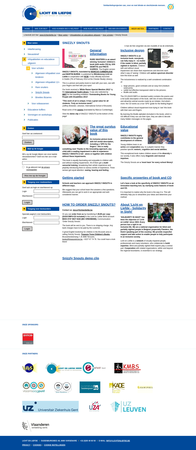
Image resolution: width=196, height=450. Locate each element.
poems (80, 110)
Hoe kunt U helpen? (93, 29)
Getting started (73, 177)
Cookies (37, 445)
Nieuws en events (117, 29)
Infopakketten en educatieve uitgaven (85, 35)
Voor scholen (108, 35)
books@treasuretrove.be (72, 239)
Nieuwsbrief (33, 54)
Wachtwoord (27, 196)
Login (24, 191)
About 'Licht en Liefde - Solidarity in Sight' (133, 208)
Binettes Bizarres (43, 97)
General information (98, 52)
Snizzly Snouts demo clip (80, 258)
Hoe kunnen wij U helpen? (65, 29)
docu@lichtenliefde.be (82, 210)
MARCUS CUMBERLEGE (102, 72)
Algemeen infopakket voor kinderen (47, 75)
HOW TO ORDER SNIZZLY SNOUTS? (88, 204)
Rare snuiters (41, 87)
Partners (153, 29)
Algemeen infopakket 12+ (47, 82)
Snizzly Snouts (42, 92)
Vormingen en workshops (40, 114)
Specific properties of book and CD (146, 177)
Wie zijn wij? (41, 29)
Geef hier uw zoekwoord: (32, 134)
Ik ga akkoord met (38, 168)
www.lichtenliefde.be (48, 35)
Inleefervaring (34, 49)
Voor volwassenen (40, 103)
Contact (167, 29)
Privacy (26, 445)
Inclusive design (132, 50)
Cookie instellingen (54, 445)
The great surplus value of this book (103, 130)
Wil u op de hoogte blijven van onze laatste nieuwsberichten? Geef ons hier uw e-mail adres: (39, 156)
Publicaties (33, 120)
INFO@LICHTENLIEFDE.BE (118, 441)
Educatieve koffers (36, 109)
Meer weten (137, 29)
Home (27, 29)
